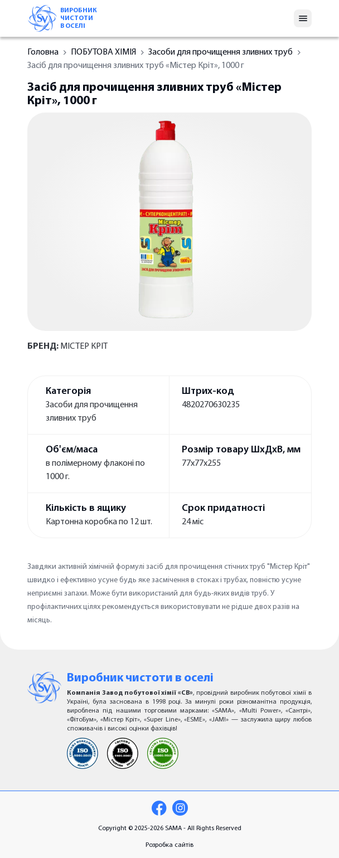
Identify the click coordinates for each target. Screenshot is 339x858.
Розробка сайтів (169, 845)
